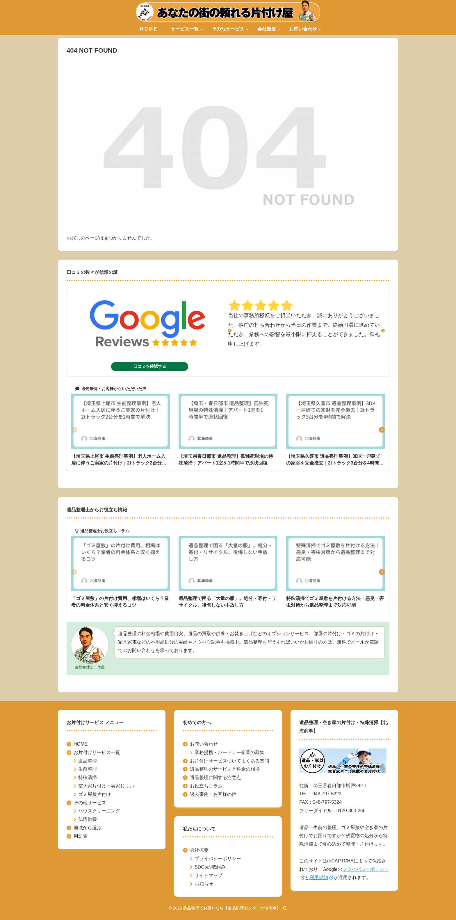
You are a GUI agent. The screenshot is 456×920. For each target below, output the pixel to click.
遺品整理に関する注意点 (215, 777)
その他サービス (90, 802)
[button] (382, 430)
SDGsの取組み (210, 866)
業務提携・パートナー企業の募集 (229, 752)
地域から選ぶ (87, 827)
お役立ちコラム (206, 785)
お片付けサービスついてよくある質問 (229, 760)
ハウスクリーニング (99, 810)
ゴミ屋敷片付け (94, 794)
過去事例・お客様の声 (213, 794)
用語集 (81, 836)
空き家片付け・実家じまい (106, 785)
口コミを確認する (149, 366)
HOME (81, 744)
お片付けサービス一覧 (97, 752)
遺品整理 (87, 760)
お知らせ (204, 883)
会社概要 (199, 850)
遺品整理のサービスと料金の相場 (225, 769)
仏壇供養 (87, 819)
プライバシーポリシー (218, 858)
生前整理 (87, 769)
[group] (120, 430)
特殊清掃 (87, 777)
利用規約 (321, 877)
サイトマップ (208, 875)
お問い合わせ (204, 744)
